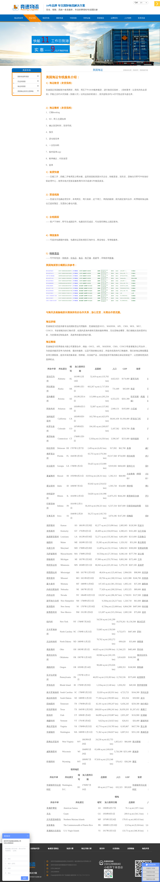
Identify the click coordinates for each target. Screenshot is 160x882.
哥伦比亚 (145, 692)
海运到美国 (21, 86)
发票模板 (130, 848)
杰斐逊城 (146, 578)
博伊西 (130, 486)
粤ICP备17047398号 (83, 875)
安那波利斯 (143, 548)
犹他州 (50, 715)
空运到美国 (21, 81)
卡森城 (145, 595)
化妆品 (74, 258)
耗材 (95, 258)
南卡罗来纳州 (53, 692)
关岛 (49, 814)
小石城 (134, 409)
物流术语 (145, 848)
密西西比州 (52, 572)
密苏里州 (51, 578)
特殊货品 (54, 253)
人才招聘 (127, 18)
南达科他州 (52, 698)
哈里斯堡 (141, 677)
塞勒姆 (140, 667)
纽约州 (50, 622)
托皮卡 (141, 525)
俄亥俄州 (51, 649)
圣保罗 (141, 565)
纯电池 (65, 258)
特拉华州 (51, 448)
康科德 (145, 601)
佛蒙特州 (51, 721)
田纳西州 (51, 704)
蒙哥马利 (135, 379)
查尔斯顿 (136, 742)
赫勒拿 (145, 584)
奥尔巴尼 (141, 622)
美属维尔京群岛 (54, 831)
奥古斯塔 (142, 542)
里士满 (144, 726)
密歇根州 (51, 559)
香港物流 (100, 18)
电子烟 (88, 258)
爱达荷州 (51, 486)
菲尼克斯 (135, 397)
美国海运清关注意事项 (25, 91)
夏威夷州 (51, 476)
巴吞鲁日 (142, 537)
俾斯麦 (140, 641)
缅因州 (50, 542)
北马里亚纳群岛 (54, 819)
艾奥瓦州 (51, 516)
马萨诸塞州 (52, 554)
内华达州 (51, 595)
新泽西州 (51, 606)
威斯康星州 (52, 751)
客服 (111, 258)
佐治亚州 (51, 466)
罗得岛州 (51, 685)
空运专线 (32, 18)
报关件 (102, 848)
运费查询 (114, 18)
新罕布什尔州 (53, 601)
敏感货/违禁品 (53, 848)
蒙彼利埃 (145, 721)
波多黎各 (51, 825)
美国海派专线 (144, 70)
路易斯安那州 (53, 537)
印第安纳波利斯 (134, 506)
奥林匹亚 (145, 732)
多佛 (129, 448)
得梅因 (130, 516)
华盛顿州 (51, 732)
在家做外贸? (35, 848)
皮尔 (143, 698)
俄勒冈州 (51, 667)
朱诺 (133, 389)
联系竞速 (141, 18)
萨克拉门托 (136, 419)
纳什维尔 (145, 704)
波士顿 (141, 554)
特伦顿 (145, 606)
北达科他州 (52, 641)
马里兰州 (51, 548)
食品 (81, 258)
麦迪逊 (135, 751)
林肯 (144, 589)
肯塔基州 (51, 531)
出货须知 (116, 848)
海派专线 (46, 18)
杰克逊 (145, 572)
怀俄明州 (51, 761)
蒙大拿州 (51, 584)
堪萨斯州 (51, 525)
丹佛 (133, 429)
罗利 (139, 632)
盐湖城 (144, 715)
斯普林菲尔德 (133, 496)
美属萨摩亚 (52, 808)
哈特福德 (135, 439)
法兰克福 (142, 531)
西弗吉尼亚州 (53, 742)
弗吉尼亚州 (52, 726)
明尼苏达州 (52, 565)
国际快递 (59, 18)
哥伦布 (140, 649)
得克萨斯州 (52, 709)
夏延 (134, 761)
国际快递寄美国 (23, 76)
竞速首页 (135, 70)
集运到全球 (18, 18)
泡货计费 (70, 848)
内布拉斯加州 (53, 589)
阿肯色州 (51, 409)
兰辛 (140, 559)
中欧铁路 (73, 18)
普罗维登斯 (142, 685)
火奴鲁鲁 (131, 474)
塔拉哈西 (131, 456)
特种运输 (86, 18)
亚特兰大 (131, 466)
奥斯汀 (144, 709)
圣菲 (144, 612)
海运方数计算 (86, 848)
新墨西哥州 (52, 612)
